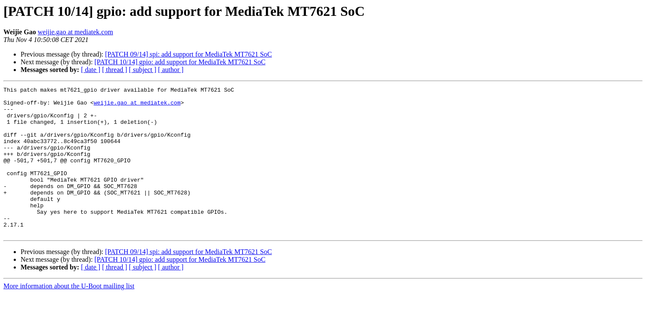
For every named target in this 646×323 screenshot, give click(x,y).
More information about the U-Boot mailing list (69, 315)
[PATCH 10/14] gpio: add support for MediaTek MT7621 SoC (179, 62)
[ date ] (90, 69)
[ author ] (171, 69)
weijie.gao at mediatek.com (75, 32)
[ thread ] (114, 69)
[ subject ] (142, 69)
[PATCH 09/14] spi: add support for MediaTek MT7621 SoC (188, 54)
